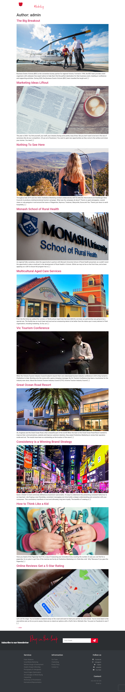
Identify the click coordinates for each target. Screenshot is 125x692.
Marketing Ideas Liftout (32, 82)
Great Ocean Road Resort (34, 385)
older (19, 628)
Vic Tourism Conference (33, 328)
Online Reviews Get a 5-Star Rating (40, 566)
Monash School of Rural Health (38, 209)
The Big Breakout (28, 21)
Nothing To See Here (31, 145)
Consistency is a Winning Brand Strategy (44, 442)
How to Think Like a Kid (33, 504)
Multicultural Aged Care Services (39, 271)
